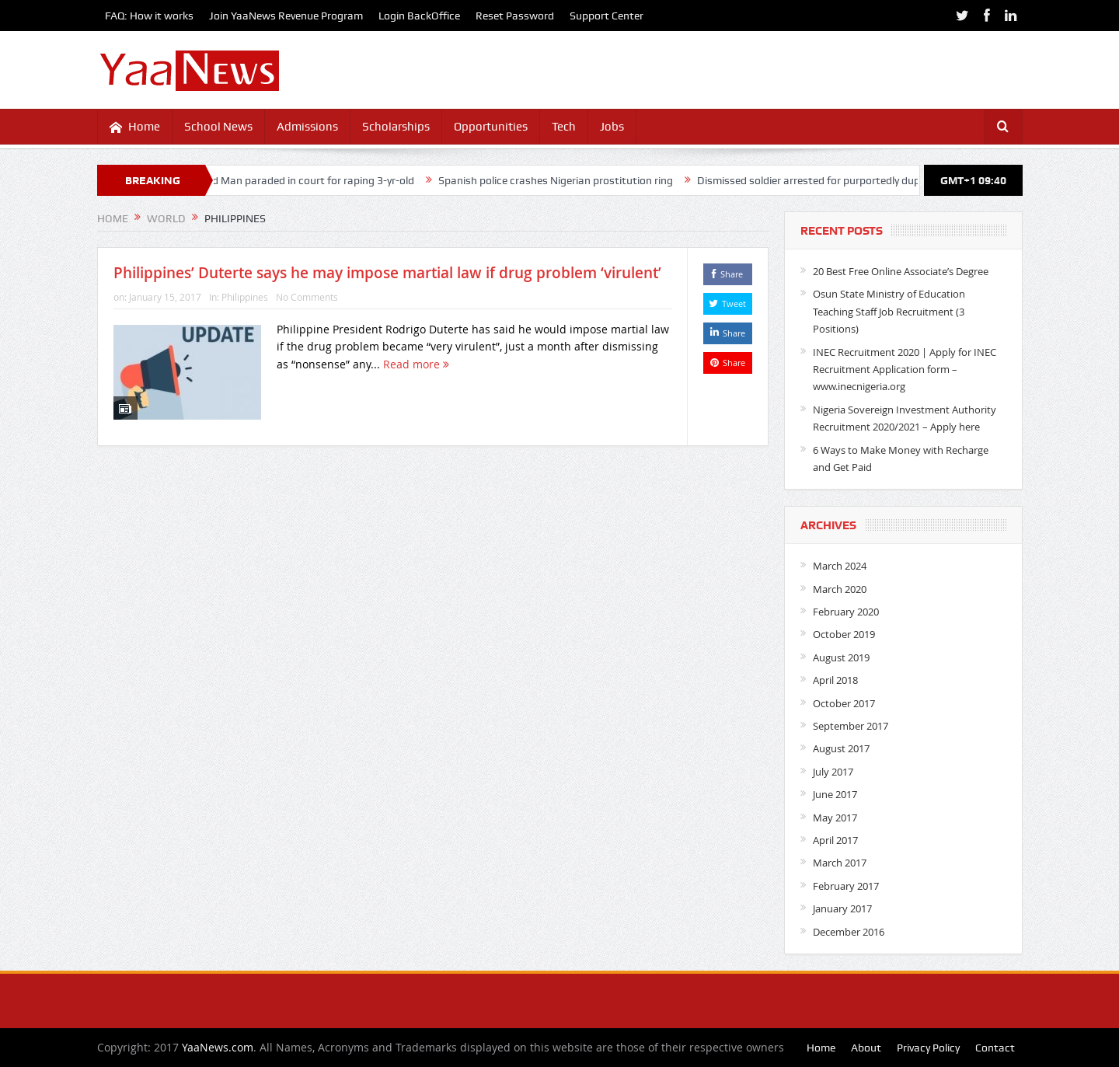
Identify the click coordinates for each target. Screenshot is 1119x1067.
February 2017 (846, 886)
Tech (564, 127)
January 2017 (842, 908)
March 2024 (839, 566)
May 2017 (835, 818)
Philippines (244, 297)
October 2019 (844, 634)
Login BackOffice (419, 15)
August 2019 (841, 657)
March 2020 (839, 589)
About (866, 1047)
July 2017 (833, 772)
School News (218, 127)
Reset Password (515, 15)
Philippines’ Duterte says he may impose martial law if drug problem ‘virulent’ (387, 273)
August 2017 (841, 748)
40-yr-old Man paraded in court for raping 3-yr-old (301, 180)
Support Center (606, 15)
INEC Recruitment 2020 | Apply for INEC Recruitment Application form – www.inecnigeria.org (904, 369)
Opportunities (491, 127)
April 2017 (835, 840)
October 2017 (844, 703)
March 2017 (839, 863)
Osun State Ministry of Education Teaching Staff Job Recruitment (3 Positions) (889, 311)
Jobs (612, 127)
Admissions (307, 127)
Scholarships (396, 127)
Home (135, 127)
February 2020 (846, 612)
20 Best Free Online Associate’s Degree (900, 271)
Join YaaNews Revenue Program (286, 15)
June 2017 (835, 794)
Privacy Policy (928, 1047)
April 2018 (835, 680)
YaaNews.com (217, 1047)
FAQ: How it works (149, 15)
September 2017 (850, 726)
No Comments (307, 297)
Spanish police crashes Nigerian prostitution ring (562, 180)
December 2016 (848, 932)
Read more (416, 364)
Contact (995, 1047)
